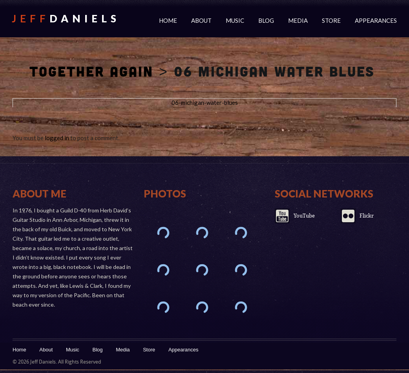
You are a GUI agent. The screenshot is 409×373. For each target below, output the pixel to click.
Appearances (376, 20)
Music (235, 20)
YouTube (304, 216)
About (201, 20)
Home (168, 20)
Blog (266, 20)
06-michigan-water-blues (205, 102)
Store (331, 20)
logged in (57, 137)
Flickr (367, 216)
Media (298, 20)
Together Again (91, 71)
